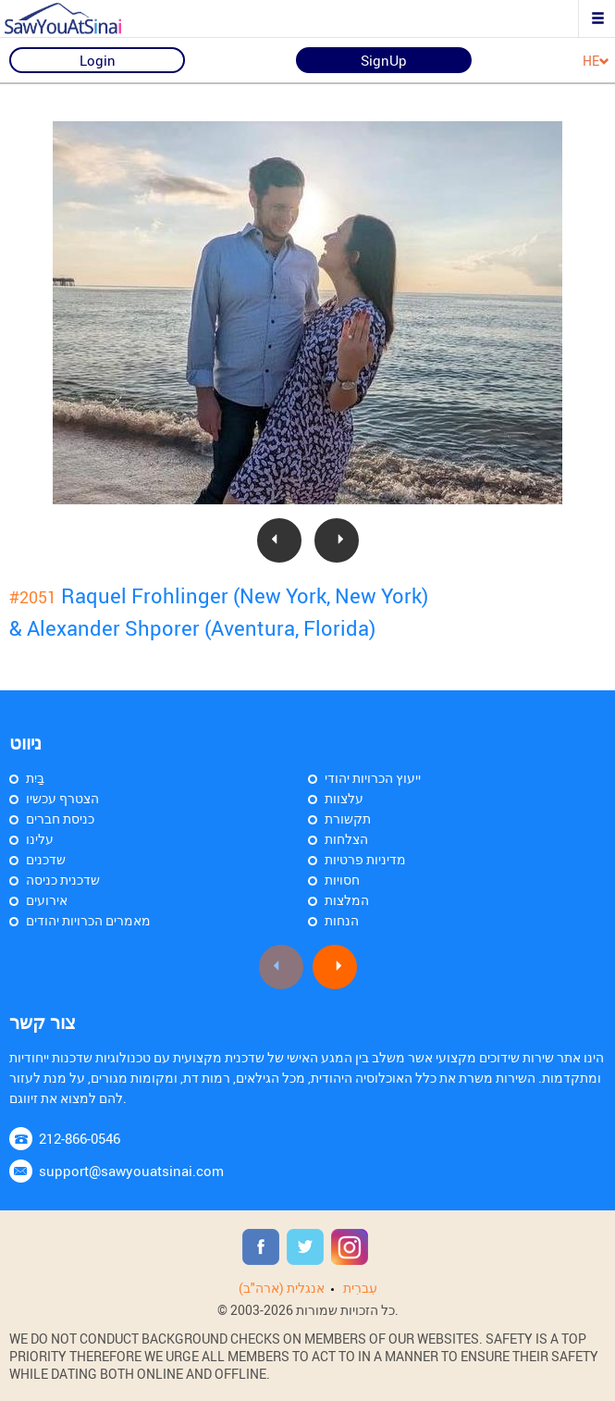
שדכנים (46, 859)
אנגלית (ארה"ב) (282, 1287)
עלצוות (344, 798)
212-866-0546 (79, 1138)
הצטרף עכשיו (62, 798)
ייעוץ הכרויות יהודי (373, 778)
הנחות (342, 920)
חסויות (342, 879)
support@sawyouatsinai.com (131, 1170)
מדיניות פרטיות (365, 859)
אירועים (47, 900)
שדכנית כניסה (63, 879)
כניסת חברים (60, 818)
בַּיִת (35, 778)
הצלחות (346, 839)
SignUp (384, 60)
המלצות (347, 900)
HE (596, 61)
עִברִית (360, 1287)
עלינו (40, 839)
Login (98, 60)
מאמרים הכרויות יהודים (88, 920)
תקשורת (348, 818)
